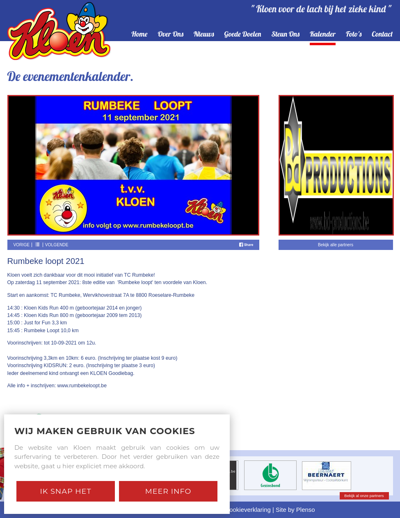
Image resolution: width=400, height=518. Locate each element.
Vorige (22, 245)
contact (382, 34)
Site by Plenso (295, 509)
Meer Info (168, 491)
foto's (353, 34)
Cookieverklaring (247, 509)
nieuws (204, 34)
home (139, 34)
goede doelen (242, 34)
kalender (323, 34)
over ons (170, 34)
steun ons (286, 34)
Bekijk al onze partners (364, 495)
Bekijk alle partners (335, 245)
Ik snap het (65, 491)
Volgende (57, 245)
